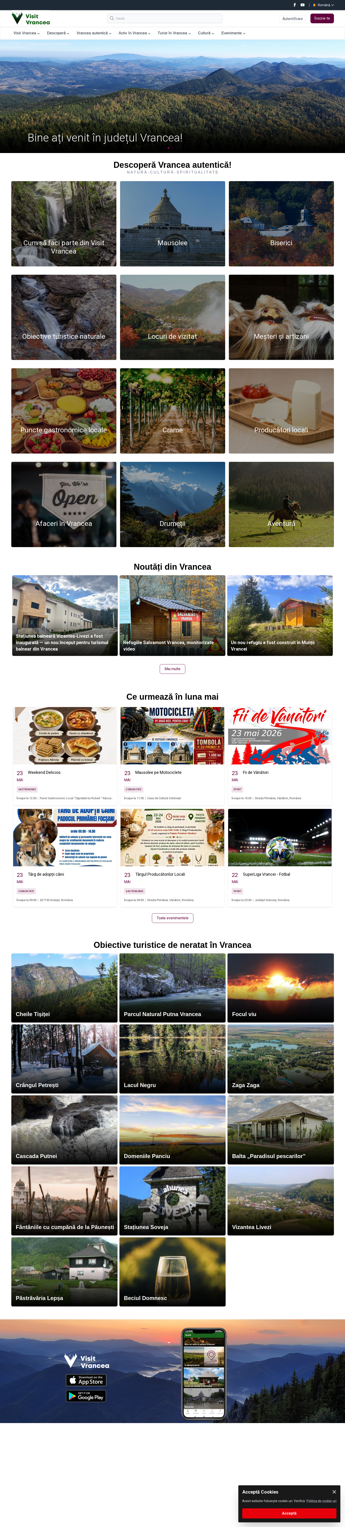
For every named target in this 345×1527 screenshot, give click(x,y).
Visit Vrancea (27, 33)
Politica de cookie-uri (321, 1501)
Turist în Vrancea (174, 33)
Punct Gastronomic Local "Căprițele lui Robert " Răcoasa (77, 798)
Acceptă (289, 1513)
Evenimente (233, 33)
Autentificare (293, 19)
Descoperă (58, 33)
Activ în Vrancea (134, 33)
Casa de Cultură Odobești (164, 798)
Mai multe (172, 669)
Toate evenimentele (173, 918)
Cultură (206, 33)
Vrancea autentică (94, 33)
